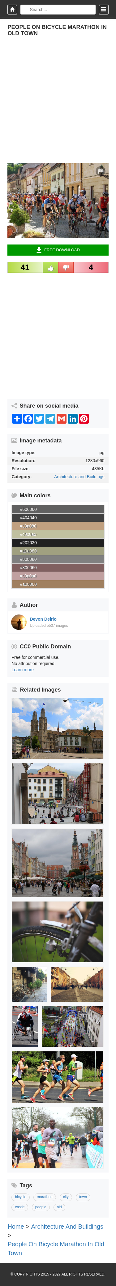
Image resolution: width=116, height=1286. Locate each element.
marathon (45, 1197)
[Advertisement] (58, 105)
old (59, 1207)
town (83, 1197)
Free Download (58, 250)
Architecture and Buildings (79, 476)
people (40, 1207)
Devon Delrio (43, 619)
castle (19, 1207)
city (66, 1197)
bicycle (20, 1197)
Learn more (22, 669)
